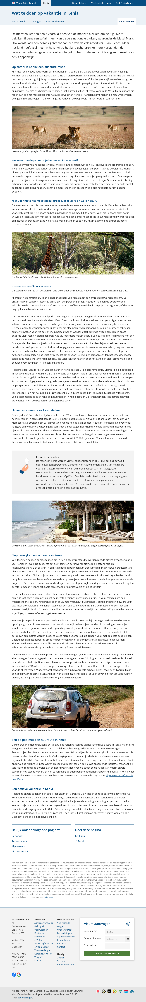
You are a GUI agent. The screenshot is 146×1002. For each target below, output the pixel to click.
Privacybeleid (63, 940)
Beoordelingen (79, 3)
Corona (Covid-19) (43, 953)
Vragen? (38, 957)
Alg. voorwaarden (66, 936)
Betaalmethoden (65, 964)
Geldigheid (39, 926)
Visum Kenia (19, 21)
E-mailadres (90, 945)
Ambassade (18, 841)
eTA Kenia (39, 940)
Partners (61, 943)
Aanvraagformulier (43, 922)
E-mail (80, 836)
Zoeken (60, 957)
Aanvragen (35, 21)
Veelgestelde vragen (101, 3)
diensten (49, 897)
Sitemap (61, 961)
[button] (117, 931)
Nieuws (38, 960)
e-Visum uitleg (41, 946)
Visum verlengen (42, 950)
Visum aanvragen (106, 953)
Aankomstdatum (92, 938)
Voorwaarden (41, 929)
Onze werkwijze (65, 929)
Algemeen (17, 846)
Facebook (82, 841)
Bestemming (90, 930)
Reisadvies (17, 836)
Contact (61, 946)
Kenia (46, 3)
